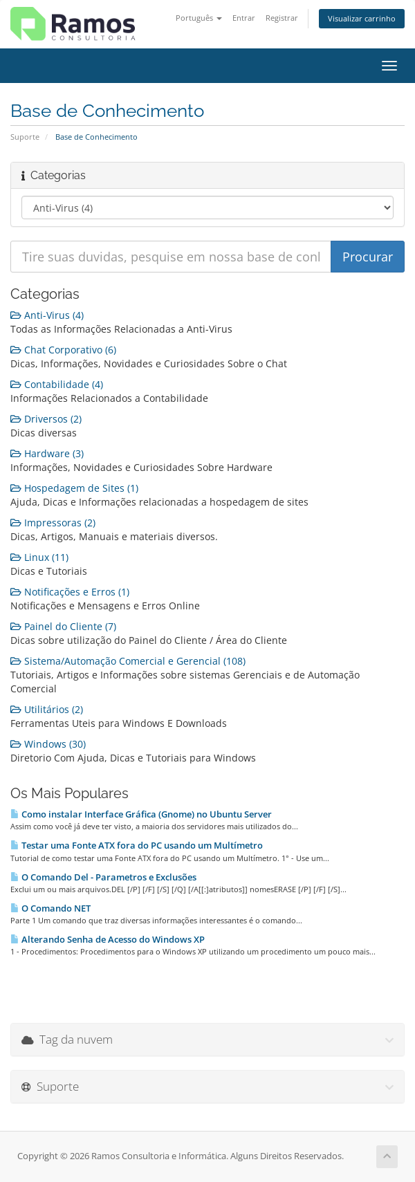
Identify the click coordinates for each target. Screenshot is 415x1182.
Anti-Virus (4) (47, 315)
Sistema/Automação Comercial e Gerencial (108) (128, 660)
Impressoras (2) (52, 522)
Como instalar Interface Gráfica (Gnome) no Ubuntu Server (141, 814)
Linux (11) (39, 557)
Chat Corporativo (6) (63, 349)
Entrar (243, 17)
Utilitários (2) (46, 709)
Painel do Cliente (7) (63, 626)
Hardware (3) (47, 453)
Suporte (24, 136)
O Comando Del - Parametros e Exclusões (103, 877)
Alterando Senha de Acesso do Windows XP (107, 939)
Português (199, 17)
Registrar (282, 17)
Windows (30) (48, 743)
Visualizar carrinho (362, 18)
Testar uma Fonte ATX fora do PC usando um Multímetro (136, 845)
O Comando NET (50, 908)
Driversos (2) (46, 418)
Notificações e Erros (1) (69, 591)
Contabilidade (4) (56, 384)
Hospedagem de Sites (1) (74, 488)
